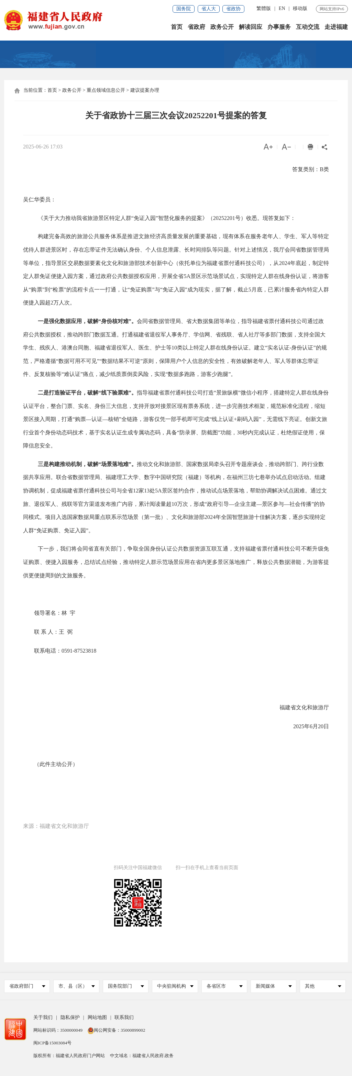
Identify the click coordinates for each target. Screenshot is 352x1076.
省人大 (208, 8)
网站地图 (97, 1017)
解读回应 (250, 27)
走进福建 (336, 27)
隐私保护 (70, 1017)
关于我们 (43, 1017)
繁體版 (263, 8)
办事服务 (279, 27)
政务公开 (222, 27)
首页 (177, 27)
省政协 (233, 8)
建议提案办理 (144, 90)
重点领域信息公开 (106, 90)
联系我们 (124, 1017)
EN (282, 8)
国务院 (183, 8)
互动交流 (307, 27)
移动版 (300, 8)
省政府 (196, 27)
